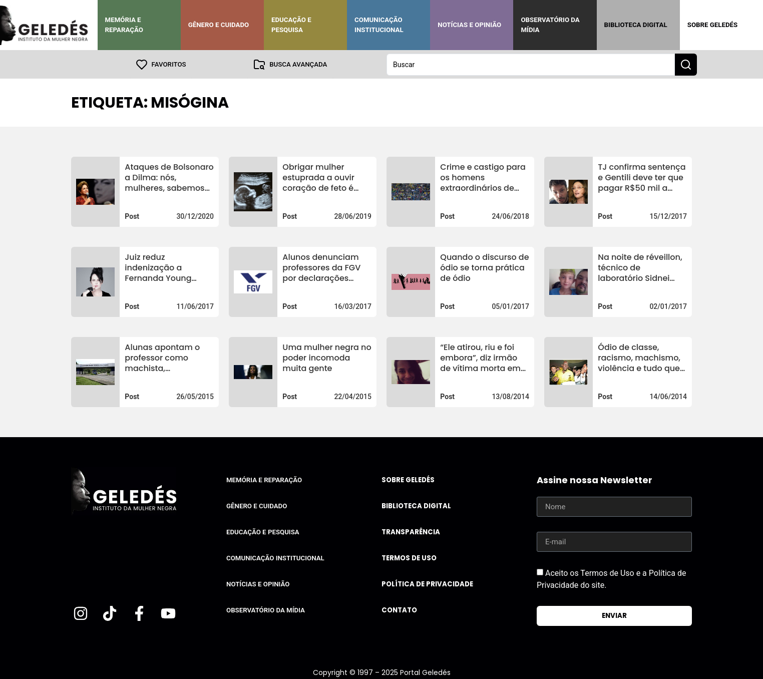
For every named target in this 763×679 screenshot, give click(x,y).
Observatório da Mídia (550, 25)
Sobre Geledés (712, 25)
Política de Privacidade (427, 583)
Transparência (410, 531)
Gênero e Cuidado (218, 25)
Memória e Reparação (124, 25)
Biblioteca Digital (635, 25)
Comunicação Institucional (379, 25)
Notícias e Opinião (469, 25)
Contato (399, 609)
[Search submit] (686, 64)
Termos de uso (409, 557)
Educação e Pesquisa (291, 25)
